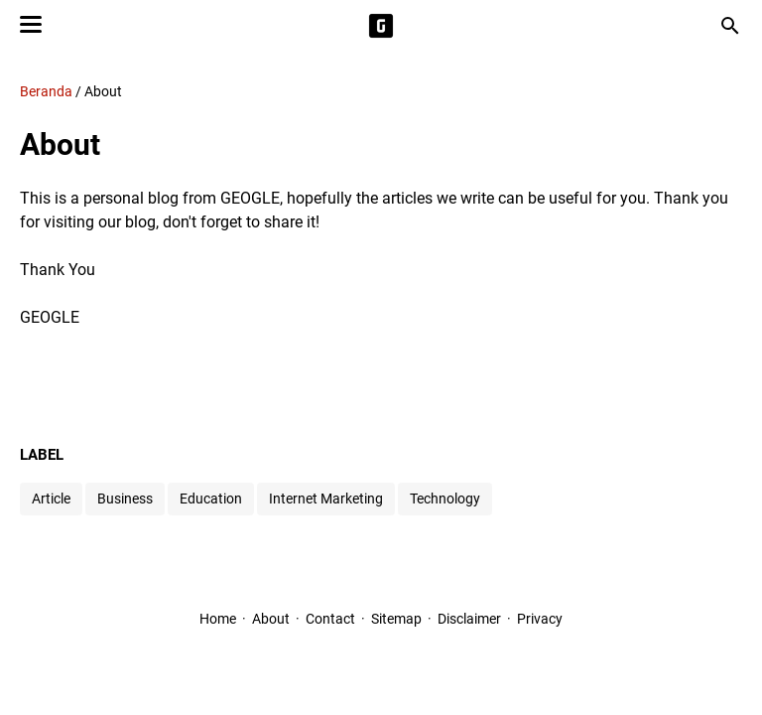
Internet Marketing (326, 498)
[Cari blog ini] (730, 26)
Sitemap (396, 619)
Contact (330, 619)
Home (217, 619)
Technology (445, 498)
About (271, 619)
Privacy (540, 619)
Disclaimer (469, 619)
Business (125, 498)
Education (211, 498)
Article (51, 498)
